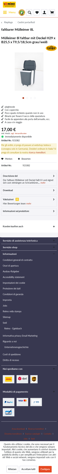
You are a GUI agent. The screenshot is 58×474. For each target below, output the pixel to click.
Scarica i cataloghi (32, 434)
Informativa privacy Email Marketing (20, 335)
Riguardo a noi (10, 341)
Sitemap (7, 317)
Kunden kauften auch (13, 226)
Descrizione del (10, 176)
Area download (18, 429)
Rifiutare (12, 469)
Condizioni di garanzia (13, 294)
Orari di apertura (11, 265)
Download (8, 190)
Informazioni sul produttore (16, 211)
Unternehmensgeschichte (16, 347)
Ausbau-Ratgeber (11, 271)
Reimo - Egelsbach (13, 328)
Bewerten (24, 158)
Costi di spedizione (12, 354)
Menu (9, 12)
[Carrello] (52, 12)
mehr (42, 182)
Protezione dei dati (12, 288)
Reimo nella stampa (12, 311)
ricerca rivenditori (37, 152)
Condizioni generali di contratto (17, 260)
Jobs (5, 305)
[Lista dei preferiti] (37, 12)
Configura (45, 469)
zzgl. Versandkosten (19, 133)
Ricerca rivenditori (36, 429)
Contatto (47, 434)
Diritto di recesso (11, 360)
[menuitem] (9, 12)
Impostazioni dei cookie (14, 283)
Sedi (5, 322)
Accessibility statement (13, 277)
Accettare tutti (28, 469)
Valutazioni (8, 199)
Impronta (7, 300)
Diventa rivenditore (13, 434)
